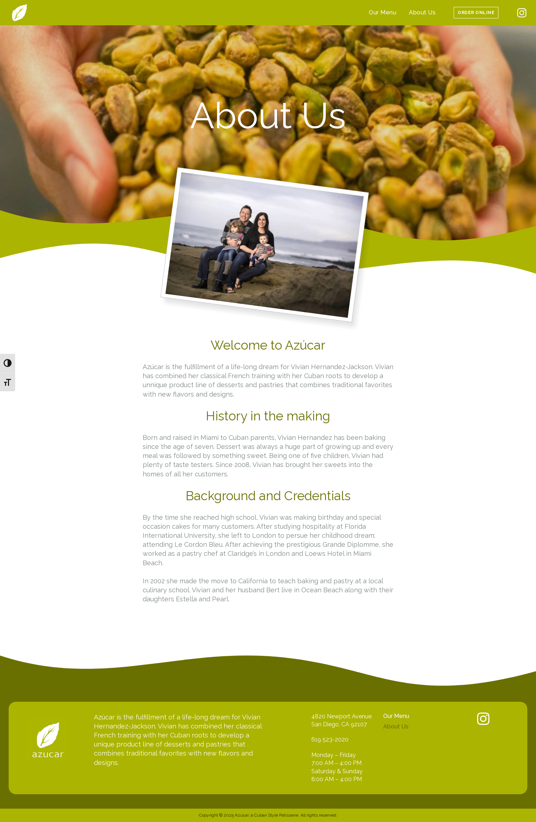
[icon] (521, 14)
